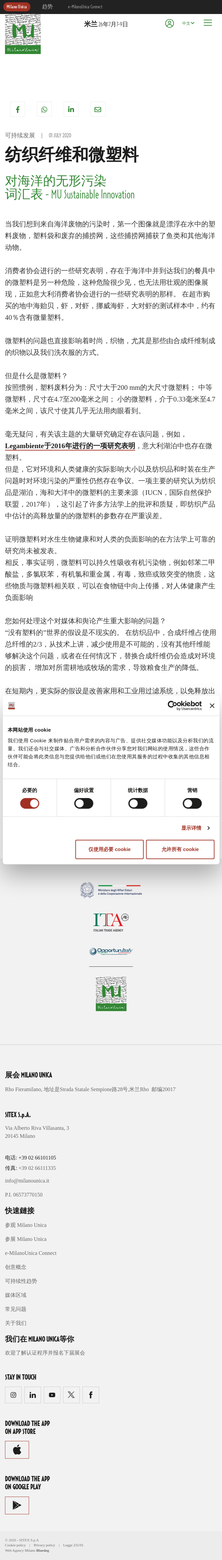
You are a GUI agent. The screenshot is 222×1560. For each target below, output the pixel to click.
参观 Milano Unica (25, 1225)
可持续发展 (20, 135)
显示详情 (191, 828)
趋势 (47, 7)
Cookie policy (15, 1545)
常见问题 (15, 1309)
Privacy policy (44, 1545)
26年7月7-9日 (106, 24)
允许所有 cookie (180, 849)
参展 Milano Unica (25, 1239)
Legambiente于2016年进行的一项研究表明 (70, 446)
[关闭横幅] (212, 705)
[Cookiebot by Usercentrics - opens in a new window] (173, 706)
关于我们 (15, 1323)
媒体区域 (15, 1295)
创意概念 (15, 1267)
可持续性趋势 (21, 1281)
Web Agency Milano (20, 1550)
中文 (186, 23)
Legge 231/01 (73, 1545)
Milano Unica (17, 7)
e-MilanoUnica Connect (85, 7)
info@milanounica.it (27, 1181)
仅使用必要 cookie (109, 849)
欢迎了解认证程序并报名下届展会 (45, 1353)
